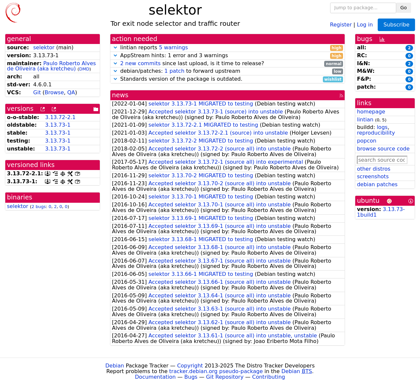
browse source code (383, 149)
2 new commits (140, 63)
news (120, 95)
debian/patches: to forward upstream (227, 71)
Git (37, 92)
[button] (115, 47)
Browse (54, 92)
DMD (84, 68)
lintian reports (227, 48)
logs (382, 127)
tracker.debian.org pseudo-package (216, 371)
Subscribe (396, 24)
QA (71, 92)
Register (341, 24)
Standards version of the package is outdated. (227, 79)
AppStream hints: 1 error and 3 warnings (227, 56)
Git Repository (225, 377)
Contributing (268, 377)
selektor (44, 47)
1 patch (174, 71)
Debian (114, 366)
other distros (373, 169)
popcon (366, 141)
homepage (371, 111)
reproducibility (376, 133)
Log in (365, 24)
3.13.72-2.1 (60, 117)
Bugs (191, 377)
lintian (365, 119)
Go (404, 7)
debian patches (377, 184)
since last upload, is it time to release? (227, 63)
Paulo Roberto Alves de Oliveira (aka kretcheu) (51, 66)
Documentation (155, 377)
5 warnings (173, 47)
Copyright (190, 366)
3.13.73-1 (57, 125)
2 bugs (38, 206)
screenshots (373, 176)
